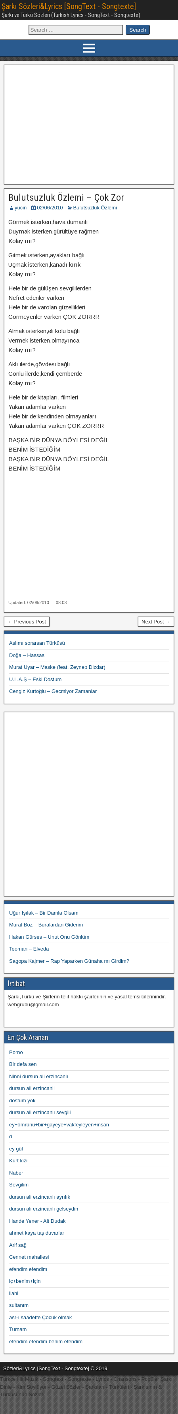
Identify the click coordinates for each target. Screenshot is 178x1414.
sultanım (19, 1305)
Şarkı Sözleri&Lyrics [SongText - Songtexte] (69, 6)
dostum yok (22, 1100)
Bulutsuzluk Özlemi (95, 208)
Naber (16, 1173)
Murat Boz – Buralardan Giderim (46, 925)
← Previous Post (27, 622)
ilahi (13, 1293)
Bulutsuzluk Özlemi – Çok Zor (66, 197)
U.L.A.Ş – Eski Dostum (35, 679)
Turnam (18, 1329)
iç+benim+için (25, 1281)
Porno (16, 1052)
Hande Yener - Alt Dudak (37, 1221)
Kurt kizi (18, 1161)
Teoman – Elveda (29, 949)
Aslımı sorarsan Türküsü (37, 643)
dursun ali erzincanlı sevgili (40, 1112)
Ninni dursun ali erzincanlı (38, 1076)
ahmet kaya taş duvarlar (36, 1233)
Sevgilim (19, 1185)
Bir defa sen (22, 1064)
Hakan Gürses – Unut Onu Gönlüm (49, 937)
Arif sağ (18, 1245)
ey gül (16, 1149)
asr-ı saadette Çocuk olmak (40, 1317)
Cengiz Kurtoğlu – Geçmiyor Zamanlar (53, 691)
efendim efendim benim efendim (45, 1341)
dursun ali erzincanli (32, 1088)
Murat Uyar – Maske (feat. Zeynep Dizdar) (57, 667)
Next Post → (156, 622)
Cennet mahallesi (29, 1257)
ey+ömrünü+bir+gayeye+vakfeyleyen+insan (59, 1125)
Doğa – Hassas (26, 655)
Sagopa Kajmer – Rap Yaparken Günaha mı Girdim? (69, 961)
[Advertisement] (89, 123)
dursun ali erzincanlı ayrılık (39, 1197)
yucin (21, 208)
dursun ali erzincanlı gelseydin (43, 1209)
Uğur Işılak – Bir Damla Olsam (43, 913)
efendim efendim (28, 1269)
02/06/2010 (50, 208)
